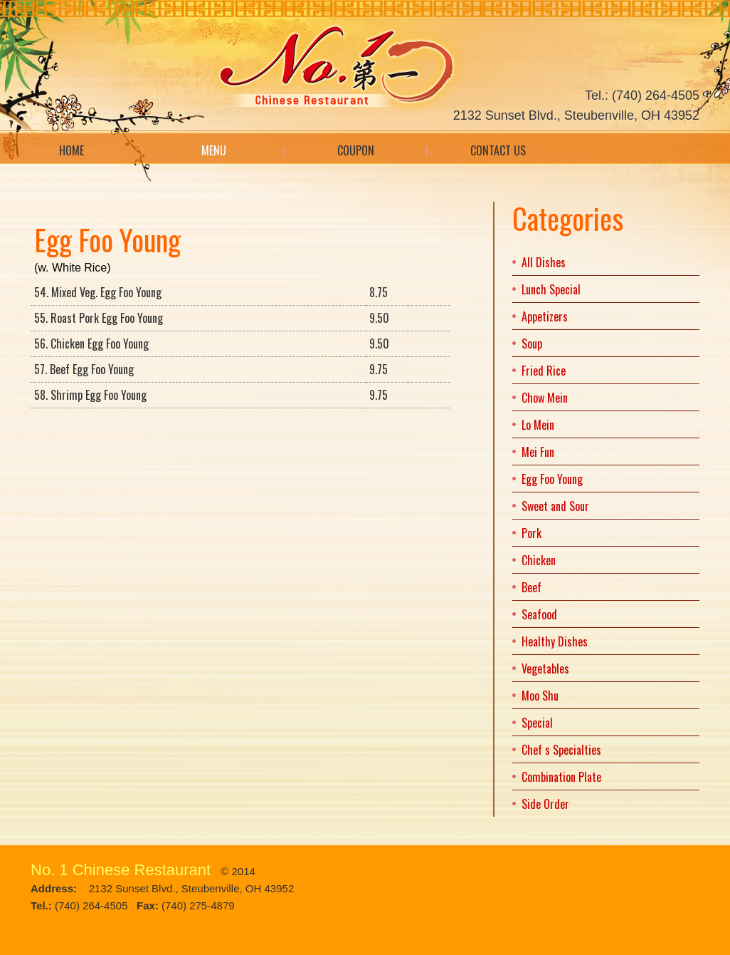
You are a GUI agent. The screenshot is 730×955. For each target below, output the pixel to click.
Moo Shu (540, 695)
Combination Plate (561, 776)
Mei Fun (538, 451)
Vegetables (545, 668)
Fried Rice (544, 370)
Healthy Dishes (555, 641)
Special (537, 722)
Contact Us (498, 150)
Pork (531, 533)
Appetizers (545, 316)
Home (71, 150)
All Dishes (544, 262)
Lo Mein (538, 424)
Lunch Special (551, 289)
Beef (531, 587)
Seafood (539, 614)
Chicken (539, 560)
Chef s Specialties (561, 749)
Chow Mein (545, 397)
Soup (532, 343)
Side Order (545, 803)
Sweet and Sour (555, 506)
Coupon (355, 150)
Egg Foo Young (552, 478)
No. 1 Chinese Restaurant (121, 870)
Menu (213, 150)
